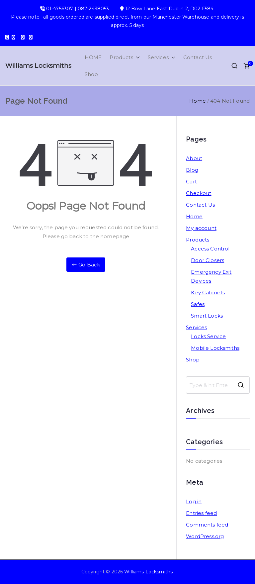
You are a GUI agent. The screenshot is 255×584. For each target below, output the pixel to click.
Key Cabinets (208, 292)
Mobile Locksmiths (215, 348)
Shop (91, 74)
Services (161, 57)
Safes (198, 304)
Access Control (210, 248)
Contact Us (197, 57)
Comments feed (207, 525)
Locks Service (208, 336)
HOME (93, 57)
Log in (194, 501)
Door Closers (207, 260)
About (194, 158)
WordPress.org (205, 536)
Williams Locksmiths (38, 65)
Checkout (198, 193)
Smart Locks (207, 316)
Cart (191, 181)
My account (201, 228)
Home (194, 216)
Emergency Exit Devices (211, 276)
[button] (136, 57)
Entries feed (201, 513)
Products (124, 57)
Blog (192, 170)
